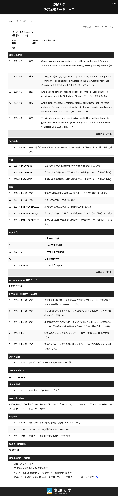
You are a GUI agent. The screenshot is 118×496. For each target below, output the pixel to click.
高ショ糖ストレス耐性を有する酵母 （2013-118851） (55, 422)
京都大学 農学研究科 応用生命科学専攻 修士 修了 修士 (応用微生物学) (77, 172)
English (113, 2)
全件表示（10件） (105, 272)
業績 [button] (13, 48)
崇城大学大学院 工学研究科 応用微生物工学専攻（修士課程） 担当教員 (78, 213)
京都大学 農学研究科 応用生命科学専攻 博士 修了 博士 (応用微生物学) (77, 179)
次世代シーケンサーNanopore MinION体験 (50, 362)
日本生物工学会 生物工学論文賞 (44, 390)
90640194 (14, 450)
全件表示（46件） (105, 133)
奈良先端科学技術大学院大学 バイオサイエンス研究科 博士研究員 (76, 193)
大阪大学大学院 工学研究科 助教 (59, 199)
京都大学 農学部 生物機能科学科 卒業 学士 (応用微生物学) (72, 165)
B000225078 (15, 286)
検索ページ (13, 20)
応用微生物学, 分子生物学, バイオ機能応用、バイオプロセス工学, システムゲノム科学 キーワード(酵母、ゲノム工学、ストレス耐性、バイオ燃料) (60, 406)
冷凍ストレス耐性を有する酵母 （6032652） (51, 436)
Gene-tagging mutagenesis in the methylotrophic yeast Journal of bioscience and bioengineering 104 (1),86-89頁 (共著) (76, 65)
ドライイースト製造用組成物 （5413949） (49, 429)
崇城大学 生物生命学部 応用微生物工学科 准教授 (67, 206)
